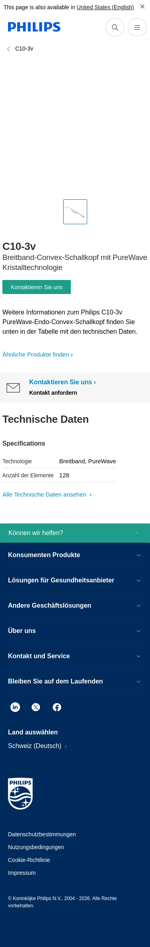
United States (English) (105, 7)
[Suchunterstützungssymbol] (114, 27)
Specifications (23, 443)
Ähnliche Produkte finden (35, 354)
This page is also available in (39, 7)
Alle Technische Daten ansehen (45, 494)
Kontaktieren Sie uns (36, 287)
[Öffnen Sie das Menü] (137, 27)
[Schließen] (142, 6)
